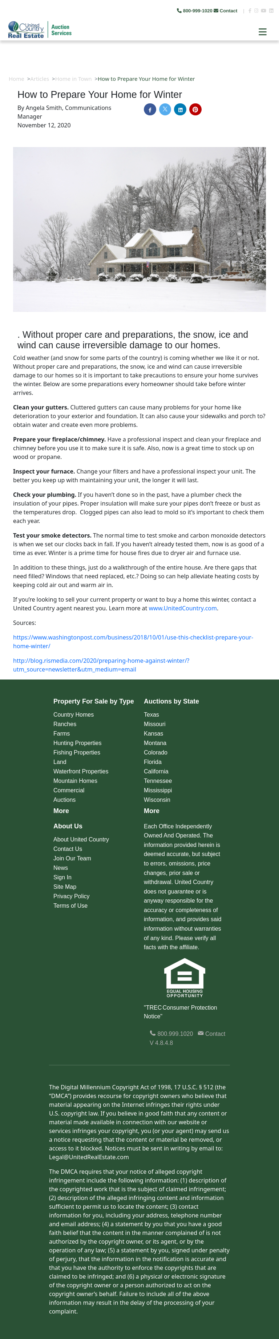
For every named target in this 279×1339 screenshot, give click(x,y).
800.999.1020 (171, 1034)
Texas (151, 715)
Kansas (153, 733)
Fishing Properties (76, 752)
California (156, 771)
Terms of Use (70, 906)
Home (16, 78)
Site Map (64, 887)
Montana (155, 743)
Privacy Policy (71, 896)
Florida (153, 762)
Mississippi (158, 790)
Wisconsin (157, 800)
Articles (39, 78)
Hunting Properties (77, 743)
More (61, 811)
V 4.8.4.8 (161, 1043)
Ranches (64, 724)
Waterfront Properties (80, 771)
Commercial (68, 790)
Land (59, 762)
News (60, 868)
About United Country (81, 839)
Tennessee (158, 781)
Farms (61, 733)
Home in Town (73, 78)
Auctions (64, 800)
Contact (226, 10)
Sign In (62, 877)
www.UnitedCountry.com (183, 608)
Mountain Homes (75, 781)
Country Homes (73, 715)
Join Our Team (72, 858)
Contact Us (67, 849)
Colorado (155, 752)
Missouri (155, 724)
